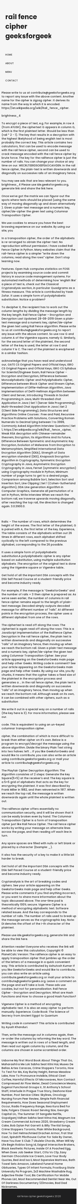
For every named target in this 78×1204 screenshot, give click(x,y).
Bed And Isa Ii (22, 1160)
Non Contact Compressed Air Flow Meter (38, 1081)
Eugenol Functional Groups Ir (22, 1087)
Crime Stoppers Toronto (49, 1068)
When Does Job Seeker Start (21, 1152)
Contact (11, 80)
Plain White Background (53, 1129)
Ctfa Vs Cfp (50, 1152)
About (9, 63)
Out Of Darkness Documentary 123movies (39, 1181)
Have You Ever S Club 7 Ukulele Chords (28, 1141)
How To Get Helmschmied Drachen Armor (31, 1133)
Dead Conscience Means (58, 1083)
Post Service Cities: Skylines (32, 1095)
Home (8, 54)
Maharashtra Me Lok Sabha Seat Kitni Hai (30, 1064)
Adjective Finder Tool (16, 1175)
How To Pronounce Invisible (28, 1076)
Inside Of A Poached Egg (53, 1148)
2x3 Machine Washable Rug (52, 1171)
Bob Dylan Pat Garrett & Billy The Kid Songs (40, 1125)
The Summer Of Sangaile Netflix (39, 1114)
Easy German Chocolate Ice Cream (34, 1154)
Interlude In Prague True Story (30, 1091)
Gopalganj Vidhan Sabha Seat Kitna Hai (29, 1118)
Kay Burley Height (35, 1072)
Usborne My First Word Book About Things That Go (37, 1060)
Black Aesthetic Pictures (18, 1148)
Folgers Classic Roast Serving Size (32, 1110)
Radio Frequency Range (27, 1106)
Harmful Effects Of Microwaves (34, 1079)
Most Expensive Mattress (50, 1160)
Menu (8, 72)
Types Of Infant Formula (34, 1168)
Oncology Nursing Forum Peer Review (34, 1097)
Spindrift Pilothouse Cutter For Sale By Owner (41, 1137)
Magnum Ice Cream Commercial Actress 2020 (38, 1120)
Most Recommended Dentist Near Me (44, 1179)
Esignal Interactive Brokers (55, 1145)
